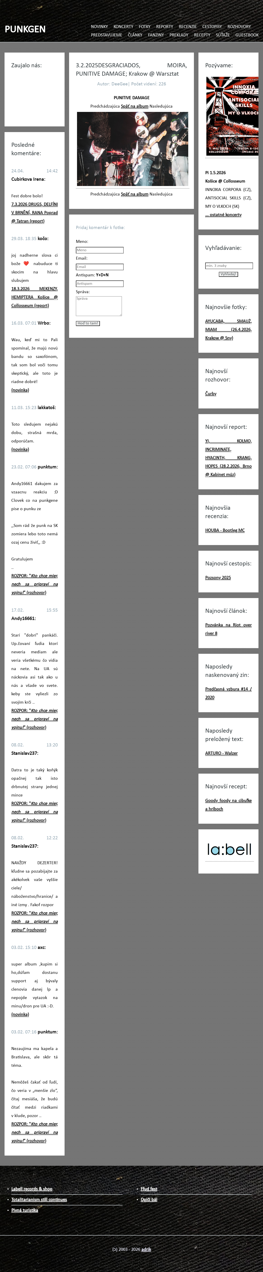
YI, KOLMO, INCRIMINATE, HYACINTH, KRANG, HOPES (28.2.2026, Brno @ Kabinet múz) (228, 458)
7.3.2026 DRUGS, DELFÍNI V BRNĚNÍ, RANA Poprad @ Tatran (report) (34, 213)
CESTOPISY (212, 27)
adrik (146, 1249)
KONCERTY (123, 27)
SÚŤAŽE (223, 35)
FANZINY (156, 35)
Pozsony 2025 (218, 578)
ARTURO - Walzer (221, 753)
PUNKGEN (25, 30)
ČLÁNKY (135, 35)
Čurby (210, 394)
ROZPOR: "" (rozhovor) (34, 584)
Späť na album (134, 106)
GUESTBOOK (246, 35)
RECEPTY (202, 35)
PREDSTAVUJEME (106, 35)
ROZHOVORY (239, 27)
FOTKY (144, 27)
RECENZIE (188, 27)
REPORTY (164, 27)
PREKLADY (178, 35)
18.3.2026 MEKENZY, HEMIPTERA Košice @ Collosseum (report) (34, 297)
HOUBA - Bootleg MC (225, 530)
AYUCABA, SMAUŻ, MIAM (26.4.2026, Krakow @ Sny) (228, 329)
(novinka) (20, 390)
